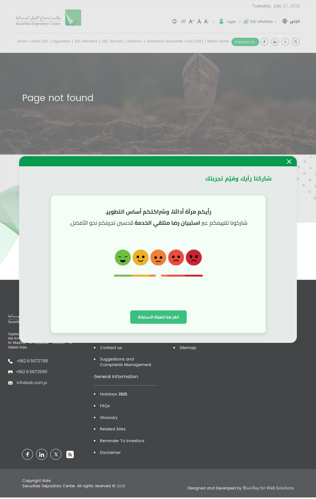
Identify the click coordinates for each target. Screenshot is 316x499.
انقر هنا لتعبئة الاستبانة (158, 317)
